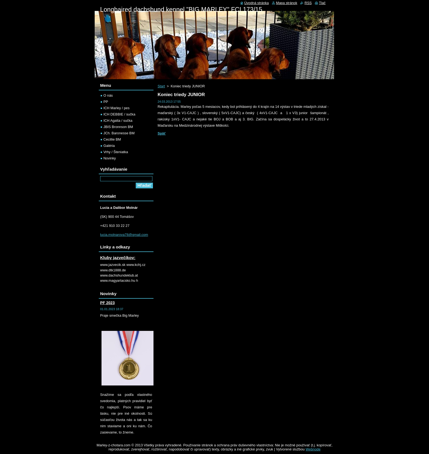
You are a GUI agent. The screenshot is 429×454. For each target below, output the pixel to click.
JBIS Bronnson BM (118, 127)
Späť (162, 133)
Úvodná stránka (256, 3)
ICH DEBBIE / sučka (119, 114)
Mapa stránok (286, 3)
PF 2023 (107, 303)
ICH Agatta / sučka (117, 120)
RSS (308, 3)
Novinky (109, 158)
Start (161, 86)
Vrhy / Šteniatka (115, 152)
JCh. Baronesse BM (119, 133)
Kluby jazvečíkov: (117, 257)
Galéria (109, 146)
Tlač (322, 3)
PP (105, 102)
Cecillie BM (112, 139)
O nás (108, 95)
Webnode (313, 449)
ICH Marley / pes (116, 108)
